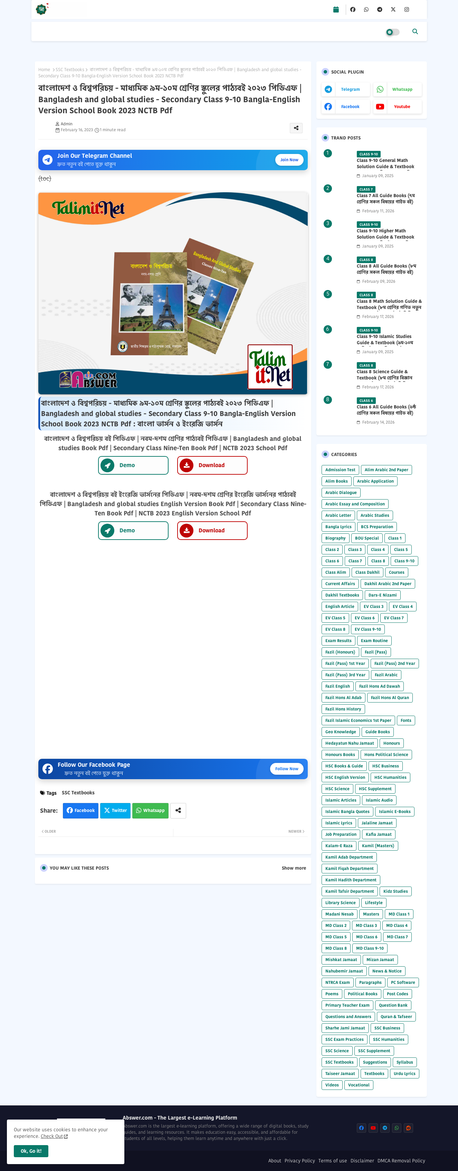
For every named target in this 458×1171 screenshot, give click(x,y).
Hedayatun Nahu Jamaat (349, 743)
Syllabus (405, 1062)
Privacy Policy (300, 1161)
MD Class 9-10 (370, 948)
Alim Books (336, 481)
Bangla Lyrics (338, 527)
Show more (294, 868)
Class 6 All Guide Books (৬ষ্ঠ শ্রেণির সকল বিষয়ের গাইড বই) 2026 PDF (386, 413)
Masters (371, 914)
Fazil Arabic (386, 675)
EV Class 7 (394, 618)
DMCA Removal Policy (401, 1161)
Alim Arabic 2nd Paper (386, 470)
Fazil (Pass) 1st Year (345, 663)
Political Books (363, 994)
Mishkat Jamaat (341, 959)
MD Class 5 (336, 937)
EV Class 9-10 (368, 629)
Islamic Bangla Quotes (347, 811)
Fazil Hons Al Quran (390, 697)
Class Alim (335, 572)
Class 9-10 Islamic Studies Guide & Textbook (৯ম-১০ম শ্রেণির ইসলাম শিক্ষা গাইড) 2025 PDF (388, 346)
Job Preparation (340, 834)
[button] (415, 31)
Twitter (119, 810)
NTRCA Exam (337, 982)
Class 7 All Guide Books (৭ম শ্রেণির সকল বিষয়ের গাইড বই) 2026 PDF (386, 202)
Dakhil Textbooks (342, 595)
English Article (339, 606)
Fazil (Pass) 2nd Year (394, 663)
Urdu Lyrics (405, 1073)
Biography (335, 538)
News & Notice (387, 971)
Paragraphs (370, 982)
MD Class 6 (367, 937)
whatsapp (402, 89)
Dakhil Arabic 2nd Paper (387, 584)
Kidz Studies (395, 891)
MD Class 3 (366, 925)
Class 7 (355, 561)
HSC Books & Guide (344, 766)
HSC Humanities (390, 777)
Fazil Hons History (343, 709)
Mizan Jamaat (380, 959)
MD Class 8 (336, 948)
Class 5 (401, 549)
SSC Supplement (374, 1051)
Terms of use (332, 1161)
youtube (402, 106)
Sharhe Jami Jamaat (345, 1028)
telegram (350, 89)
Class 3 (355, 549)
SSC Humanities (388, 1039)
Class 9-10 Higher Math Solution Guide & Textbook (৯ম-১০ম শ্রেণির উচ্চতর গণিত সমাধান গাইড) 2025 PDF (385, 240)
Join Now (289, 160)
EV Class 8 (335, 629)
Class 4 (378, 549)
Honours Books (340, 754)
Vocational (359, 1085)
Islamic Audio (379, 800)
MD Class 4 (397, 925)
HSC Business (385, 766)
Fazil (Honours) (340, 652)
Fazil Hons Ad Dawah (379, 686)
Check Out (52, 1136)
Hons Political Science (386, 754)
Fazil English (337, 686)
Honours (391, 743)
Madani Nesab (339, 914)
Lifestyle (374, 903)
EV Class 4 (403, 606)
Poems (331, 994)
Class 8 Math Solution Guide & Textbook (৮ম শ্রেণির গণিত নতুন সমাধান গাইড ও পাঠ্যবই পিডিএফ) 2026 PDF (389, 310)
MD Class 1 (399, 914)
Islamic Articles (340, 800)
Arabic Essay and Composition (355, 504)
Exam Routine (374, 640)
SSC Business (387, 1028)
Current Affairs (340, 584)
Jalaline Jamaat (377, 823)
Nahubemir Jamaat (344, 971)
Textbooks (374, 1073)
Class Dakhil (367, 572)
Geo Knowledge (340, 732)
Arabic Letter (338, 515)
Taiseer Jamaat (340, 1073)
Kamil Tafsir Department (349, 891)
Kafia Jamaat (379, 834)
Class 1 (395, 538)
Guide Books (377, 732)
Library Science (340, 903)
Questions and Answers (348, 1016)
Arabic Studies (375, 515)
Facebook (85, 810)
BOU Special (367, 538)
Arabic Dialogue (341, 492)
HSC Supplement (375, 789)
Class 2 (332, 549)
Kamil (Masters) (378, 846)
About (274, 1161)
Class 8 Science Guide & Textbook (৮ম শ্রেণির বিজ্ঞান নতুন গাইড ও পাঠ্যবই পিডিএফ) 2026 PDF (386, 381)
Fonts (406, 720)
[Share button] (178, 811)
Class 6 (332, 561)
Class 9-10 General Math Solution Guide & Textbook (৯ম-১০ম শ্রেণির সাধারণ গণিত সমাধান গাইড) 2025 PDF (385, 170)
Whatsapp (154, 810)
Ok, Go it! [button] (31, 1151)
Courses (396, 572)
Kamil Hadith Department (350, 880)
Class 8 (378, 561)
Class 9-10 (404, 561)
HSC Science (337, 789)
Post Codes (397, 994)
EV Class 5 (335, 618)
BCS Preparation (377, 527)
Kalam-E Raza (339, 846)
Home (44, 70)
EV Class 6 (365, 618)
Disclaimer (362, 1161)
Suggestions (375, 1062)
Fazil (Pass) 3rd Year (345, 675)
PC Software (403, 982)
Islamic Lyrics (338, 823)
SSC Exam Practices (344, 1039)
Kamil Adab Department (349, 857)
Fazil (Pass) (376, 652)
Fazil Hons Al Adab (343, 697)
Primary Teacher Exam (347, 1005)
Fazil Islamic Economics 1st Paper (358, 720)
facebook (350, 106)
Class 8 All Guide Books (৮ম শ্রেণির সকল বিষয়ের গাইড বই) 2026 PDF (386, 272)
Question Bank (393, 1005)
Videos (332, 1085)
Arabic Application (375, 481)
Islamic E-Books (395, 811)
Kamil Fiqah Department (349, 868)
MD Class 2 (335, 925)
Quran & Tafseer (396, 1016)
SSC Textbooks (70, 70)
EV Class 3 (373, 606)
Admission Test (340, 470)
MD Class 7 (397, 937)
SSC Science (337, 1051)
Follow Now (286, 769)
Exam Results (338, 640)
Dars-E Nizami (383, 595)
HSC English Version (345, 777)
